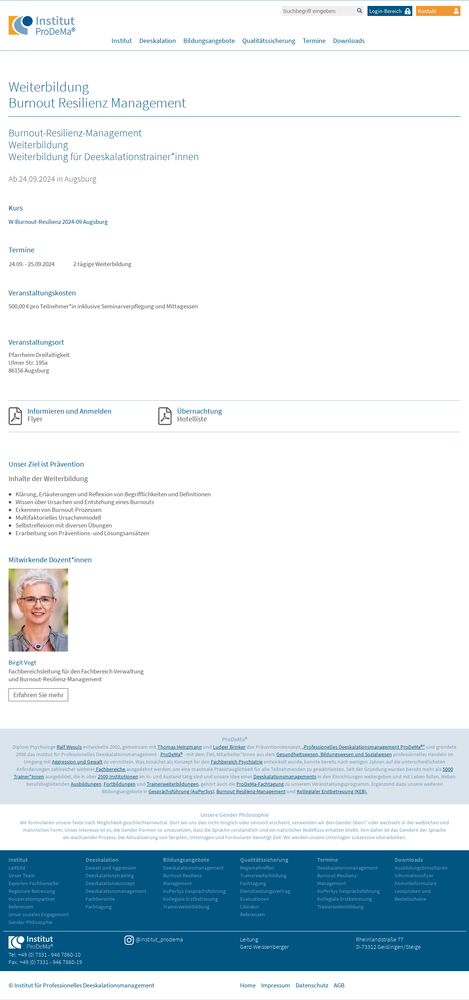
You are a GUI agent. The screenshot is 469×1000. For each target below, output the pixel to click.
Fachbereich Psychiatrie (237, 761)
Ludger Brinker (229, 747)
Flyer (69, 415)
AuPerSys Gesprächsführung (194, 891)
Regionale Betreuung (32, 891)
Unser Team (22, 875)
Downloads (349, 40)
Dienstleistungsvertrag (265, 891)
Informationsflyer (414, 875)
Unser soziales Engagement (39, 914)
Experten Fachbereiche (34, 883)
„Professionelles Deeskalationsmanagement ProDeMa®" (362, 747)
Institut (122, 40)
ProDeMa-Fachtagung (260, 784)
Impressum (275, 985)
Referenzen (21, 906)
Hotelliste (199, 415)
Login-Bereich (390, 11)
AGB (339, 985)
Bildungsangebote (209, 40)
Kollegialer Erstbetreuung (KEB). (332, 791)
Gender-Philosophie (31, 922)
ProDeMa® (171, 754)
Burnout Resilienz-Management (251, 791)
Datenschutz (312, 985)
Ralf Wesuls (69, 747)
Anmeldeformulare (416, 883)
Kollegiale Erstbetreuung (190, 898)
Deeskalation (157, 40)
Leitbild (17, 867)
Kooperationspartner (32, 898)
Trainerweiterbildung (186, 906)
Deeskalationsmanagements (284, 776)
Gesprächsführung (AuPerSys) (181, 791)
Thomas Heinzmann (179, 747)
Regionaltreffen (257, 867)
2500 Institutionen (118, 776)
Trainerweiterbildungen (173, 784)
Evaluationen (254, 898)
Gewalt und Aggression (111, 867)
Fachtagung (99, 906)
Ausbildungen (86, 784)
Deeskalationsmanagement (116, 891)
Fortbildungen (120, 784)
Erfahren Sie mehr (38, 695)
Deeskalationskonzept (110, 883)
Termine (314, 40)
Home (248, 985)
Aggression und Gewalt (77, 761)
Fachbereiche (110, 769)
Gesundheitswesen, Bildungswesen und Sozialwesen (334, 754)
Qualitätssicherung (268, 40)
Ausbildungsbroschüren (421, 867)
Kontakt (438, 10)
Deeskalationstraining (110, 875)
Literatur (249, 906)
